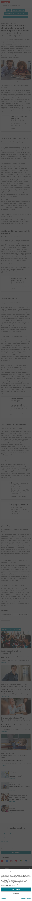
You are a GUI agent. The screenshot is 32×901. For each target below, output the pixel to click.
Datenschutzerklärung (26, 898)
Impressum (3, 898)
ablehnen (29, 882)
